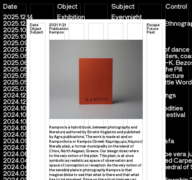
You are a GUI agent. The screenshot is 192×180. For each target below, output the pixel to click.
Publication (58, 28)
